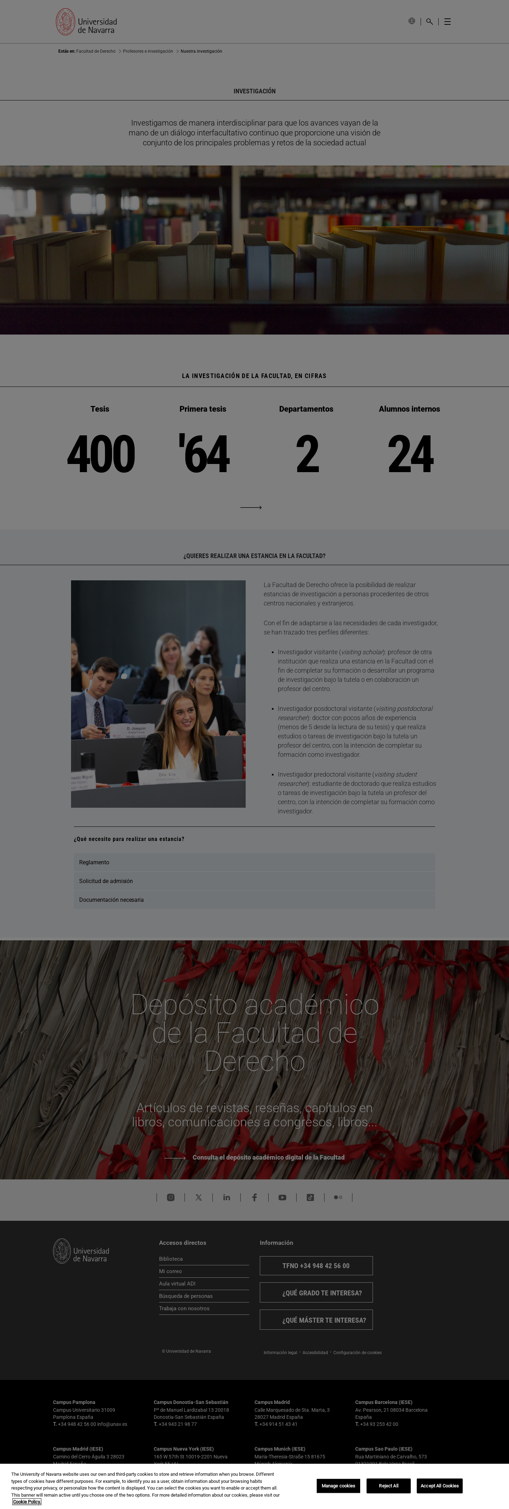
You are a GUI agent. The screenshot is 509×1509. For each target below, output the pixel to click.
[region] (254, 1486)
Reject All (388, 1485)
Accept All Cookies (440, 1485)
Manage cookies (339, 1485)
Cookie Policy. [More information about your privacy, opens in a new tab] (27, 1501)
